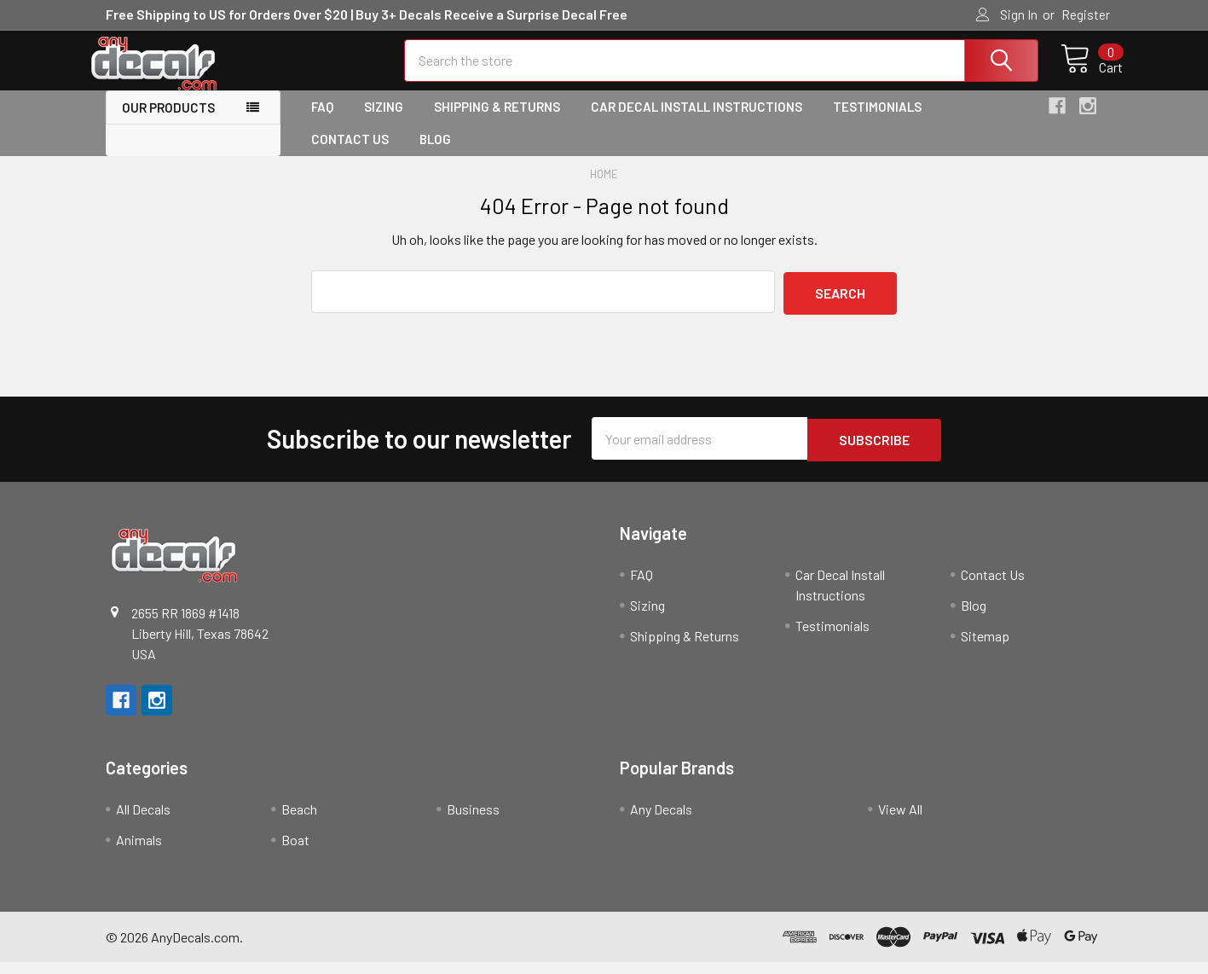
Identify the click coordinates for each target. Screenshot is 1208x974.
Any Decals (661, 821)
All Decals (143, 821)
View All (900, 821)
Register (1085, 14)
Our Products (168, 122)
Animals (139, 852)
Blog (435, 154)
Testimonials (877, 122)
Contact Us (350, 154)
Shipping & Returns (497, 122)
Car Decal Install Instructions (696, 122)
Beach (299, 821)
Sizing (383, 122)
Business (473, 821)
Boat (295, 852)
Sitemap (985, 648)
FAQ (322, 122)
